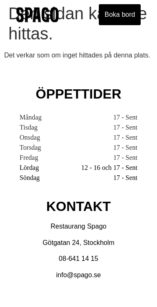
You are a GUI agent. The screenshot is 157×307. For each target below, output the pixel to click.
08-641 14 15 (78, 258)
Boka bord (120, 14)
